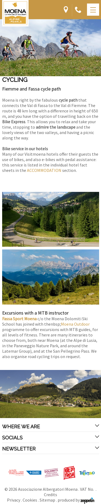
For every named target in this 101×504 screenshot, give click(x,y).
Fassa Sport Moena (19, 318)
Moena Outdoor (75, 324)
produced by (76, 500)
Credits (50, 494)
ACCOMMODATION (44, 170)
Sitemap (47, 500)
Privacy (13, 500)
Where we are (50, 426)
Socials (50, 437)
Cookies (30, 500)
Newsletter (50, 449)
